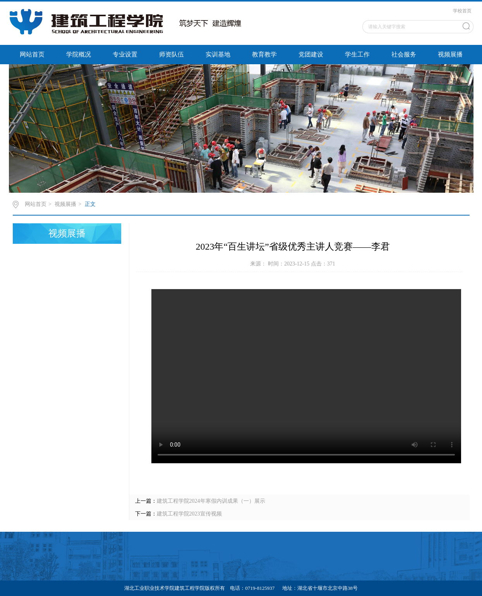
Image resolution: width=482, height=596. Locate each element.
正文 (90, 204)
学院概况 (78, 54)
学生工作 (357, 54)
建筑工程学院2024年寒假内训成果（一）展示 (211, 501)
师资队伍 (171, 54)
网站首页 (32, 54)
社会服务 (403, 54)
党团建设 (310, 54)
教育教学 (264, 54)
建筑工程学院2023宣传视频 (189, 514)
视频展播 (450, 54)
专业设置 (125, 54)
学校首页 (462, 11)
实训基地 (218, 54)
